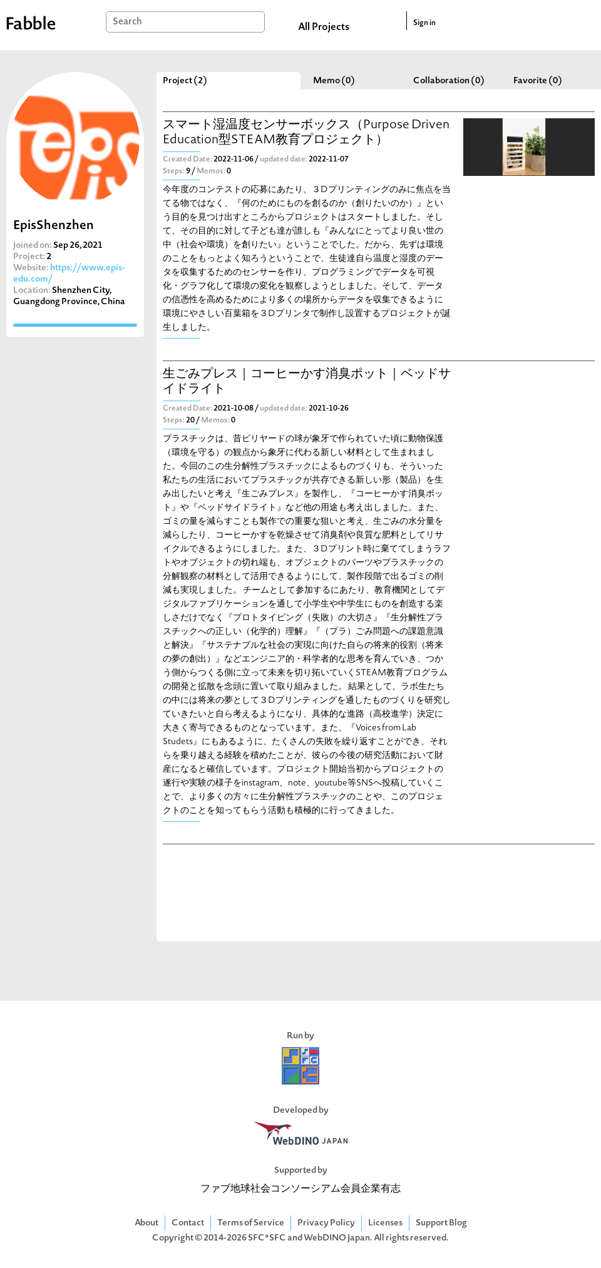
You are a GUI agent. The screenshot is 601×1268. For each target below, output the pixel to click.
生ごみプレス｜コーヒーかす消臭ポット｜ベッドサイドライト (307, 382)
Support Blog (441, 1223)
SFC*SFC (267, 1238)
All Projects (323, 28)
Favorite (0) (537, 81)
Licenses (385, 1223)
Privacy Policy (326, 1223)
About (146, 1223)
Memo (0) (334, 81)
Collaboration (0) (449, 81)
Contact (188, 1223)
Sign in (424, 23)
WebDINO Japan (337, 1238)
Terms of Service (250, 1223)
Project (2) (185, 81)
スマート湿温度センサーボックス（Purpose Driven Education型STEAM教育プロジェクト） (306, 133)
